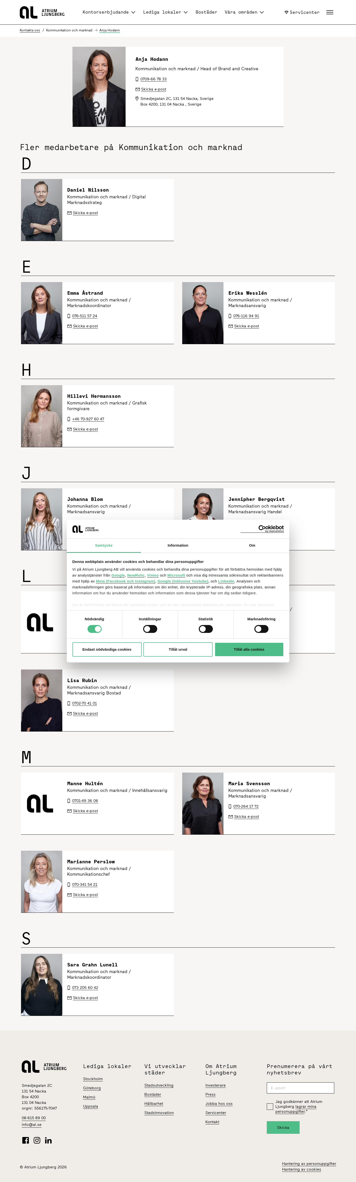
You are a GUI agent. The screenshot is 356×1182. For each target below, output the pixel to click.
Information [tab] (178, 545)
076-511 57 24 (84, 315)
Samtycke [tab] (104, 545)
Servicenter (302, 12)
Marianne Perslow (91, 861)
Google (118, 575)
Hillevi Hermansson (94, 396)
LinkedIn (226, 581)
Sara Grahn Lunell (92, 964)
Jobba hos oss (219, 1103)
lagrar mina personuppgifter (295, 1109)
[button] (330, 12)
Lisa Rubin (82, 680)
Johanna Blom (85, 499)
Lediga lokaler (162, 12)
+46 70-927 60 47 (88, 419)
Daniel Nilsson (88, 189)
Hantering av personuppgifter (309, 1163)
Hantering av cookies (301, 1169)
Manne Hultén (85, 783)
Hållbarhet (153, 1103)
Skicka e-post (85, 212)
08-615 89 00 (34, 1117)
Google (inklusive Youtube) (182, 581)
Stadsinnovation (159, 1112)
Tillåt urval (178, 649)
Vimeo (153, 575)
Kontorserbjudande (106, 12)
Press (210, 1094)
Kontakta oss (30, 30)
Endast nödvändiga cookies (106, 649)
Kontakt (212, 1121)
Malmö (89, 1097)
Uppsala (90, 1106)
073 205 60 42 (85, 987)
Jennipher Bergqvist (256, 499)
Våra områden (241, 12)
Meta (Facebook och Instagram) (125, 581)
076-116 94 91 (246, 315)
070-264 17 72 (246, 806)
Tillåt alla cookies (249, 649)
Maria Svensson (249, 783)
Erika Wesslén (247, 293)
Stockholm (93, 1078)
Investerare (215, 1085)
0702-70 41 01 (84, 703)
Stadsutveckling (159, 1085)
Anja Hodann (109, 30)
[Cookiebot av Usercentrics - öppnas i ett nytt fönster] (262, 529)
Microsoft (176, 575)
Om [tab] (252, 545)
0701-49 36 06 (85, 800)
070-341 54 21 (84, 884)
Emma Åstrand (85, 293)
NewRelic (136, 575)
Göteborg (92, 1088)
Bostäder (206, 12)
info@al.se (32, 1124)
